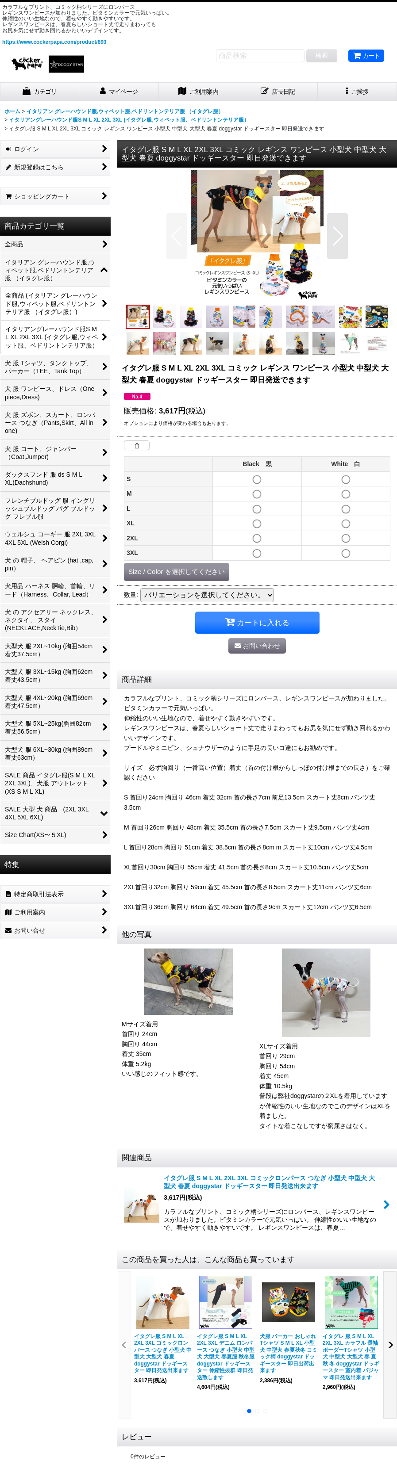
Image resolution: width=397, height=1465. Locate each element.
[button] (357, 92)
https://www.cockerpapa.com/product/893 (54, 42)
